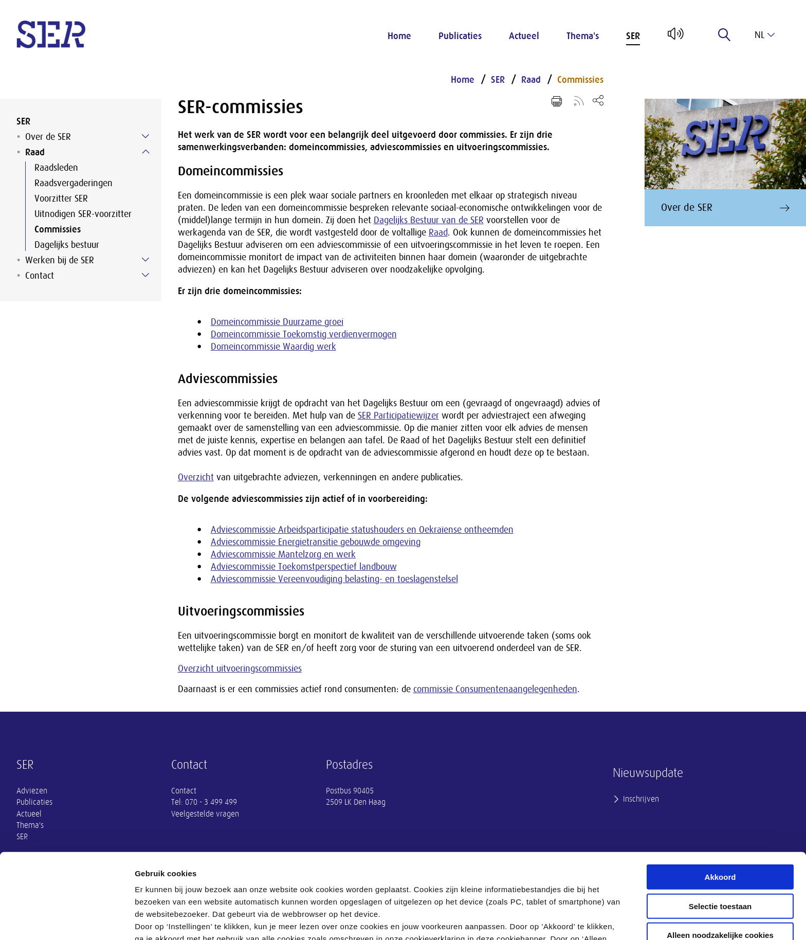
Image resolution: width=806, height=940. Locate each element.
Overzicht (196, 477)
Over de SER (48, 137)
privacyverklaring (415, 886)
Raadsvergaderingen (73, 183)
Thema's (582, 36)
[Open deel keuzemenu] (598, 100)
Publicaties (460, 36)
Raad (35, 152)
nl (765, 35)
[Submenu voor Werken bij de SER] (145, 259)
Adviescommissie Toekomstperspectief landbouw (304, 567)
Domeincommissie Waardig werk (273, 346)
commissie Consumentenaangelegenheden (495, 689)
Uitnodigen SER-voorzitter (83, 214)
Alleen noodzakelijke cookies (720, 858)
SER (633, 36)
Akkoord (720, 800)
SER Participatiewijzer (398, 415)
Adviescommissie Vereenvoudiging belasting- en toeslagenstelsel (334, 579)
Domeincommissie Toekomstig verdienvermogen (304, 334)
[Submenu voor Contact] (145, 275)
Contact (39, 275)
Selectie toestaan (720, 829)
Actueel (524, 36)
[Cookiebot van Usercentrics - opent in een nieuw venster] (67, 920)
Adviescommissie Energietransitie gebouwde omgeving (315, 542)
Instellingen (553, 919)
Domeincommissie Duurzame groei (277, 322)
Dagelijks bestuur (66, 245)
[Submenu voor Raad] (145, 151)
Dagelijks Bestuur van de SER (429, 220)
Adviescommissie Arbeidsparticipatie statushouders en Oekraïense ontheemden (362, 530)
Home (399, 36)
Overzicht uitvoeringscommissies (240, 668)
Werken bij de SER (59, 260)
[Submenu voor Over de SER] (145, 136)
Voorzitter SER (61, 198)
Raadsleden (56, 167)
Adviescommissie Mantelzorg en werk (283, 554)
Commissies (57, 229)
